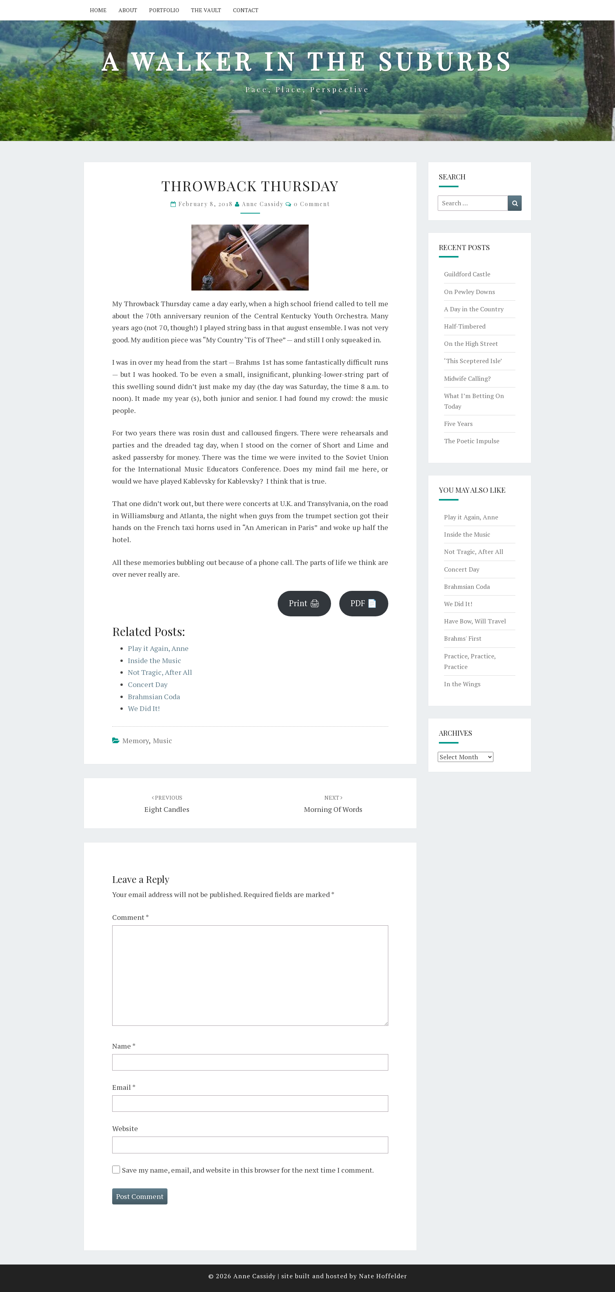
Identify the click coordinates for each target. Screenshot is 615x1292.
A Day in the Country (474, 309)
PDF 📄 (364, 603)
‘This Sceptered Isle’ (473, 360)
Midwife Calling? (467, 378)
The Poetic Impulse (471, 441)
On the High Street (471, 343)
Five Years (458, 423)
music (162, 740)
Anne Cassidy (263, 204)
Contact (245, 10)
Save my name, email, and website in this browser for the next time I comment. (248, 1170)
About (127, 10)
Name (124, 1046)
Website (125, 1128)
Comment (130, 917)
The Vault (206, 10)
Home (98, 10)
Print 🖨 (304, 603)
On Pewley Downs (469, 291)
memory (135, 740)
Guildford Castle (467, 274)
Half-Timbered (465, 326)
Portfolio (164, 10)
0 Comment (312, 204)
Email (124, 1087)
